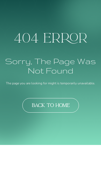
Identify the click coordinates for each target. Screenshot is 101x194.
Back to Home (50, 105)
